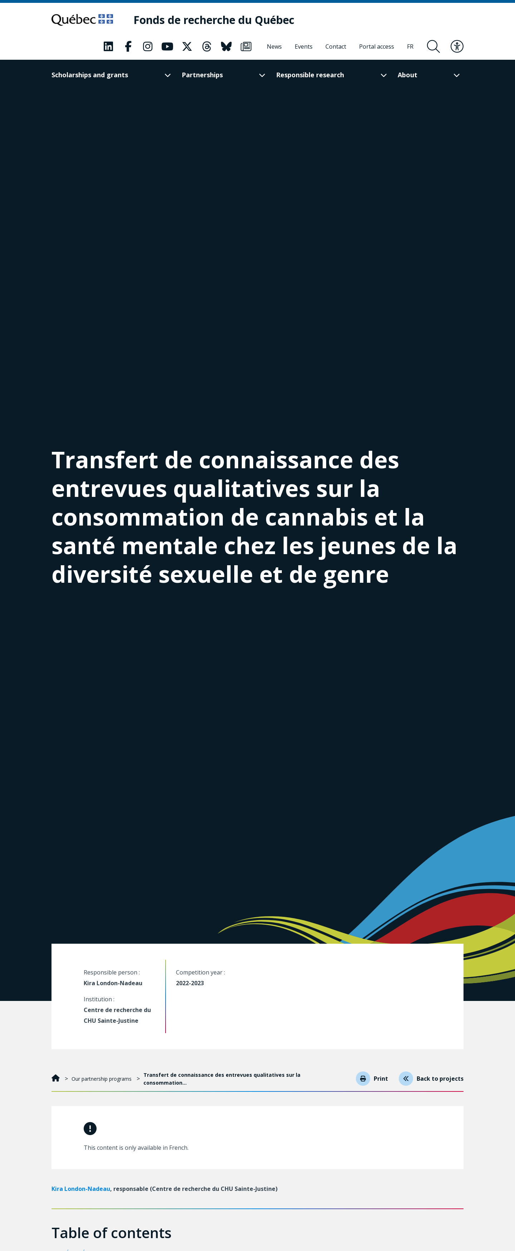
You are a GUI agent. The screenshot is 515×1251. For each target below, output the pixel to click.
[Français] (410, 47)
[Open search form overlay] (433, 46)
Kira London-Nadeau (81, 1189)
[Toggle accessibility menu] (457, 46)
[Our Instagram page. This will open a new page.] (148, 47)
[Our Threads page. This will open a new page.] (207, 47)
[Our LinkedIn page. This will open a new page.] (108, 47)
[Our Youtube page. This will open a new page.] (167, 47)
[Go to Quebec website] (85, 20)
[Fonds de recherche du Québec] (218, 20)
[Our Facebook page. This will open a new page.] (128, 47)
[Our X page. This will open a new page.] (187, 47)
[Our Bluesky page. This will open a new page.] (226, 47)
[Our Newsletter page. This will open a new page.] (246, 47)
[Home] (56, 1078)
